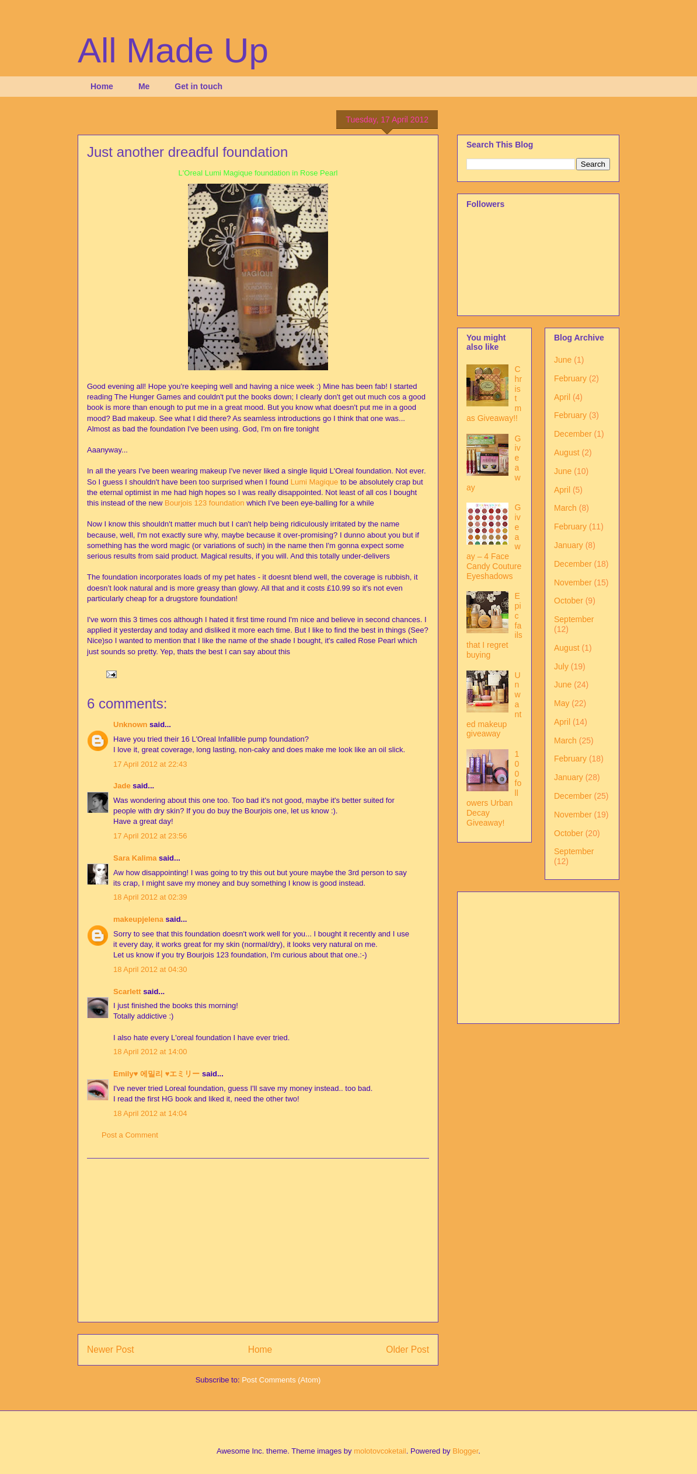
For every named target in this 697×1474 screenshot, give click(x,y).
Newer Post (110, 1349)
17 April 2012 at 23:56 (150, 835)
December (573, 433)
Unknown (130, 724)
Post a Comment (130, 1135)
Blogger (465, 1451)
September (574, 619)
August (567, 452)
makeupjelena (138, 919)
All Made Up (173, 50)
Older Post (407, 1349)
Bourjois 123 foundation (205, 503)
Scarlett (127, 991)
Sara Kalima (134, 858)
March (565, 508)
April (562, 397)
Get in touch (198, 86)
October (568, 600)
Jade (122, 785)
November (573, 582)
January (568, 545)
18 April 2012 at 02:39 (150, 897)
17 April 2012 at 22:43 (150, 764)
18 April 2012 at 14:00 (150, 1051)
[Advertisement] (258, 1240)
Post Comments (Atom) (281, 1379)
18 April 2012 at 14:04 (150, 1113)
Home (101, 86)
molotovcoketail (380, 1451)
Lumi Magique (315, 482)
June (562, 359)
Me (143, 86)
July (561, 666)
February (570, 378)
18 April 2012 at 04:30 (150, 969)
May (561, 703)
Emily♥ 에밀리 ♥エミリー (156, 1073)
